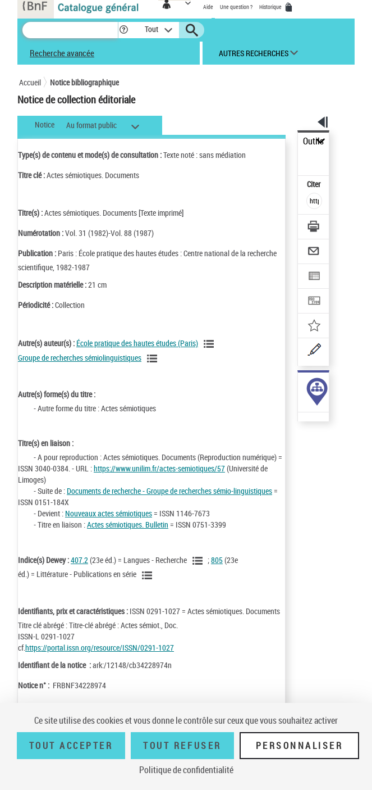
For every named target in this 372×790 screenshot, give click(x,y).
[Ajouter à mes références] (314, 327)
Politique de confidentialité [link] (186, 770)
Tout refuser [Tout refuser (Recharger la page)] (182, 745)
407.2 (79, 560)
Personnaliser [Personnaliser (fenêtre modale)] (299, 745)
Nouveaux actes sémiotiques (108, 513)
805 (217, 560)
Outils (313, 141)
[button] (123, 30)
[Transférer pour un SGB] (314, 302)
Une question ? (236, 7)
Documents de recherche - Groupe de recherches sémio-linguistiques (169, 490)
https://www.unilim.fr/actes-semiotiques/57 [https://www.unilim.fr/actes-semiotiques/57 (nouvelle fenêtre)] (159, 468)
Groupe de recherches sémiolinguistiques (79, 357)
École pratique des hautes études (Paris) (137, 343)
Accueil (30, 82)
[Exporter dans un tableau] (314, 277)
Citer (314, 184)
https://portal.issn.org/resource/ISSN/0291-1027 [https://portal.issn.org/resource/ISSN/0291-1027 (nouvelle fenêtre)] (99, 647)
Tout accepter (71, 745)
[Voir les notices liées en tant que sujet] (199, 560)
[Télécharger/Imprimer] (314, 228)
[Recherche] (70, 30)
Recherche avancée (62, 52)
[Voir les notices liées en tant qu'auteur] (210, 344)
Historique (271, 7)
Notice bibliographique (84, 82)
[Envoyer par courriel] (314, 252)
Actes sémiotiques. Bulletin (127, 524)
